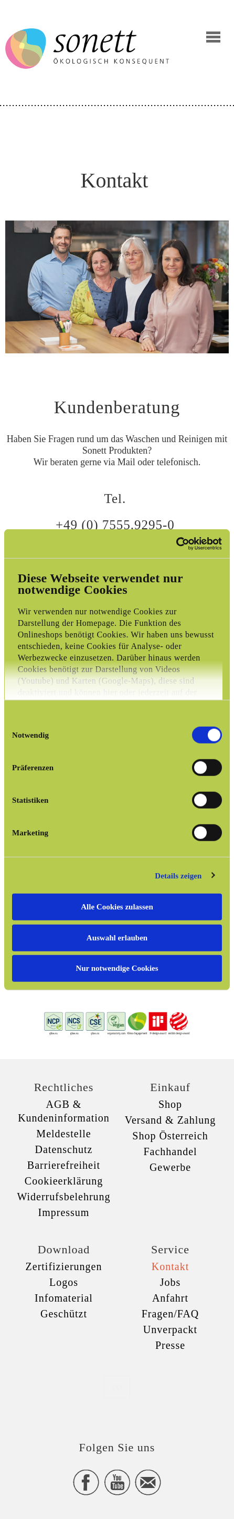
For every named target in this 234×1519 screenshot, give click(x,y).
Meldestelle (63, 1133)
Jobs (170, 1282)
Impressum (64, 1212)
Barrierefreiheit (63, 1165)
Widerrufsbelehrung (63, 1196)
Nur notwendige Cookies (117, 968)
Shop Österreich (170, 1135)
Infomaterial (64, 1298)
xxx (117, 1386)
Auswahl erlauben (117, 937)
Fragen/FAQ (170, 1313)
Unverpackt (170, 1329)
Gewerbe (170, 1167)
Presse (170, 1345)
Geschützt (63, 1313)
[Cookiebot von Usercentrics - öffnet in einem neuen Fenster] (176, 543)
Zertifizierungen (64, 1266)
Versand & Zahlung (170, 1120)
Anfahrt (170, 1298)
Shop (170, 1104)
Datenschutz (64, 1149)
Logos (63, 1282)
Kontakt (170, 1266)
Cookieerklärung (64, 1181)
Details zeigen (178, 875)
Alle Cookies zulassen (117, 907)
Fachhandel (170, 1151)
